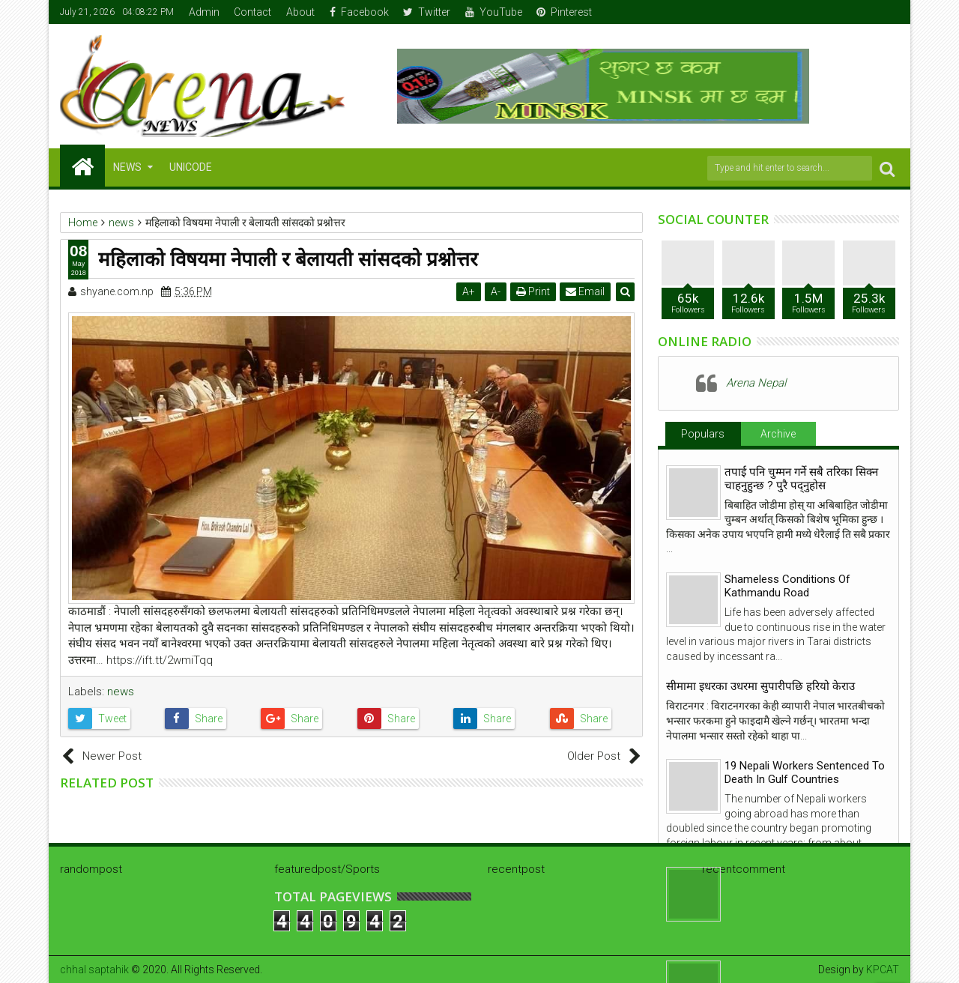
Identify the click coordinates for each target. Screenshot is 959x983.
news (120, 691)
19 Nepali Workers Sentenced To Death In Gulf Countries (804, 772)
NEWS (127, 167)
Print (533, 291)
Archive (778, 434)
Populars (702, 434)
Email (585, 291)
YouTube (493, 12)
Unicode (190, 167)
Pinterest (564, 12)
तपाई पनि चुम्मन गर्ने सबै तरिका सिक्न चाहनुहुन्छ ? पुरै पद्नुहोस (801, 478)
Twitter (426, 12)
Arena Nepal (756, 383)
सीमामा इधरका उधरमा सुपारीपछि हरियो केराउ (760, 686)
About (300, 12)
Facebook (359, 12)
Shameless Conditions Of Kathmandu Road (787, 585)
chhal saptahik (94, 970)
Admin (204, 12)
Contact (252, 12)
